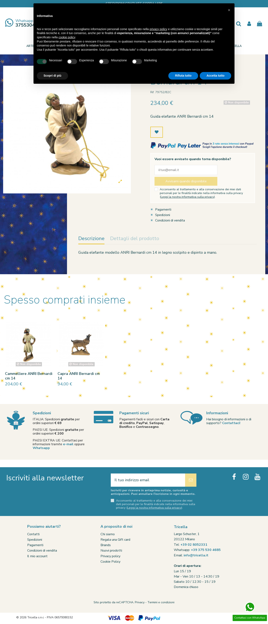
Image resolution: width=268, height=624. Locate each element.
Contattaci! (231, 423)
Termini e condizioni (160, 602)
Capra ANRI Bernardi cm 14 (79, 376)
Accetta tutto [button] (215, 75)
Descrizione (91, 239)
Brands (105, 545)
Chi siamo (107, 534)
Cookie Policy (110, 561)
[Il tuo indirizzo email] (148, 480)
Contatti (33, 534)
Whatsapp (41, 448)
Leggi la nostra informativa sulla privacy (187, 197)
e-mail (68, 444)
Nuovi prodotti (111, 550)
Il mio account (37, 556)
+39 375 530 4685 (206, 550)
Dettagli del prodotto (134, 239)
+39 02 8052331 (193, 544)
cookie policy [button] (67, 37)
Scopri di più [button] (52, 75)
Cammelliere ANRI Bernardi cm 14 (28, 376)
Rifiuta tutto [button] (183, 75)
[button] (229, 10)
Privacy (139, 602)
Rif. (152, 92)
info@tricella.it (196, 555)
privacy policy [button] (158, 29)
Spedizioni (162, 215)
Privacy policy (110, 556)
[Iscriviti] (190, 480)
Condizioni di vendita (170, 220)
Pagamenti (163, 209)
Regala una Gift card (115, 539)
